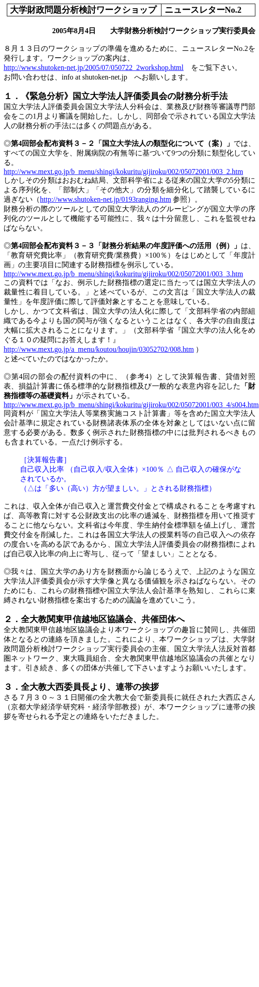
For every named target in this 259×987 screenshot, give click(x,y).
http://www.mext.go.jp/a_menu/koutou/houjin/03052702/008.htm (99, 349)
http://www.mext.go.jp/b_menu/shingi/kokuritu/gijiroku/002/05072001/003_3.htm (123, 274)
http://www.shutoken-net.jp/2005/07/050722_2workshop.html (94, 67)
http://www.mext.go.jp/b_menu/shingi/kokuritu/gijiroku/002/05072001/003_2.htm (123, 171)
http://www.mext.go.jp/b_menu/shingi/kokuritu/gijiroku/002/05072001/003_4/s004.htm (131, 405)
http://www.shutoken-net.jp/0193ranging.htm (105, 199)
